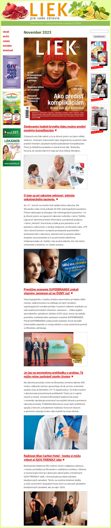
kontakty (7, 45)
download (8, 50)
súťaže (6, 41)
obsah (6, 31)
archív (6, 36)
